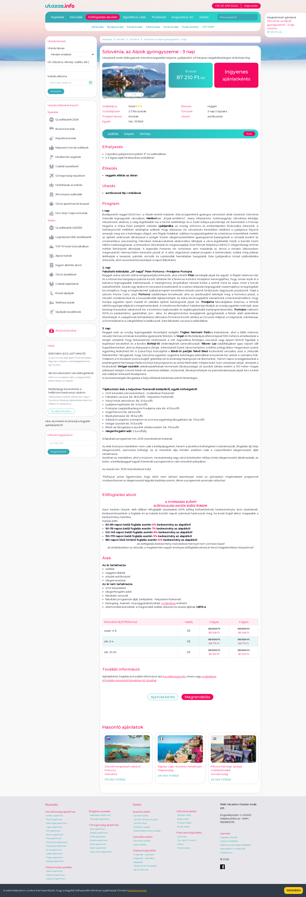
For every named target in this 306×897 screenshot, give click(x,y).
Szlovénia (134, 39)
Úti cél (68, 62)
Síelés (204, 17)
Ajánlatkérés (163, 697)
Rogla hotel (183, 819)
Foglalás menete (228, 837)
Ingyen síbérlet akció (65, 265)
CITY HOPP (208, 27)
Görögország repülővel (67, 175)
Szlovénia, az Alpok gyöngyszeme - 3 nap (165, 39)
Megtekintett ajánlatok (281, 17)
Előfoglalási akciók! (102, 17)
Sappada (137, 862)
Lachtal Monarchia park (145, 819)
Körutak (121, 39)
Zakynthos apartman (101, 851)
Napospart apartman (100, 815)
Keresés (56, 91)
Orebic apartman (54, 815)
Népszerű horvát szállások (69, 147)
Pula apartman (53, 838)
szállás (113, 134)
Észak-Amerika (190, 27)
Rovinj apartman (54, 834)
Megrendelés (197, 697)
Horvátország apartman (60, 811)
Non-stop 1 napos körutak (68, 213)
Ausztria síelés (141, 811)
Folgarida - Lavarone (143, 854)
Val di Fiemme (140, 869)
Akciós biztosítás (62, 330)
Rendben (293, 890)
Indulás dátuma (57, 76)
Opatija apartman (55, 861)
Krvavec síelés (184, 822)
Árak (249, 133)
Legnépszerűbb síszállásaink (70, 237)
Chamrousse (183, 848)
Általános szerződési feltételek (235, 845)
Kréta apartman (98, 836)
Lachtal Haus (140, 823)
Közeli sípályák (61, 293)
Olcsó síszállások (62, 274)
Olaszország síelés (144, 850)
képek (129, 134)
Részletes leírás (137, 890)
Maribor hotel (184, 815)
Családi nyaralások (64, 166)
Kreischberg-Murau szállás (147, 830)
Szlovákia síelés (142, 836)
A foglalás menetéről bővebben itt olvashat (129, 680)
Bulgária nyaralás (99, 811)
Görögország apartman (104, 824)
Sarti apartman (97, 829)
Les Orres (181, 836)
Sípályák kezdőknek (65, 312)
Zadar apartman (54, 853)
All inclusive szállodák (65, 194)
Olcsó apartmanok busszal (69, 203)
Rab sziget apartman (57, 823)
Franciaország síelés (189, 832)
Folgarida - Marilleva (143, 858)
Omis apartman (54, 849)
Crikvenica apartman (57, 842)
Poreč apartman (54, 819)
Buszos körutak (62, 129)
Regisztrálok (58, 451)
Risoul (180, 844)
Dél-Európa (98, 27)
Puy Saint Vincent (186, 840)
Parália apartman (99, 840)
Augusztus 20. (183, 17)
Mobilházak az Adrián (65, 185)
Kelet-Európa (153, 27)
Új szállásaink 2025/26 (65, 227)
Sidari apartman (98, 848)
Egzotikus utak (134, 17)
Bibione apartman (55, 875)
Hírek (51, 345)
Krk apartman (53, 830)
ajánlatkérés (236, 75)
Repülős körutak (62, 138)
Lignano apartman (55, 878)
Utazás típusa (56, 48)
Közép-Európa (134, 27)
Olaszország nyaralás (58, 867)
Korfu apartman (98, 844)
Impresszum (226, 852)
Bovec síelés (183, 826)
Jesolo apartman (54, 871)
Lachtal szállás (140, 815)
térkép (145, 134)
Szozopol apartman (100, 819)
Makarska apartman (56, 846)
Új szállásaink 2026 (63, 119)
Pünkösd (159, 17)
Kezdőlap (107, 39)
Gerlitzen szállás (141, 827)
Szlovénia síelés (186, 811)
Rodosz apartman (99, 832)
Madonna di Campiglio (145, 865)
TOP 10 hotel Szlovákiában (69, 246)
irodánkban (168, 603)
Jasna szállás (140, 844)
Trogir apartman (54, 857)
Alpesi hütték (60, 256)
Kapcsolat (225, 833)
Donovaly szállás (141, 840)
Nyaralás (57, 17)
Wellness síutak (62, 302)
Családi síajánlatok (64, 284)
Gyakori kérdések (229, 841)
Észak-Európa (171, 27)
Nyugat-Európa (115, 27)
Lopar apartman (54, 827)
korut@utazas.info (174, 676)
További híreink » (61, 411)
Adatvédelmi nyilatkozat (232, 848)
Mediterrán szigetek (65, 157)
